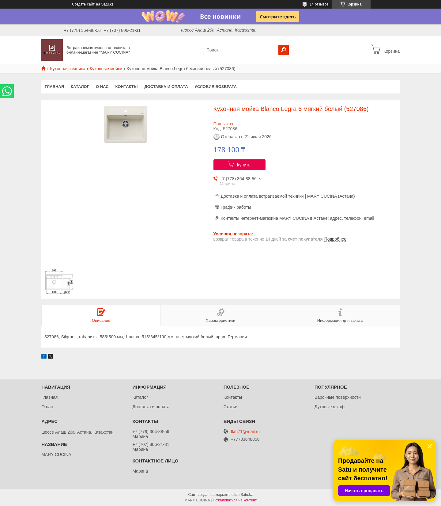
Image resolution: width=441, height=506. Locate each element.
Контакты (126, 86)
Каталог (80, 86)
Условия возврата (216, 86)
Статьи (230, 406)
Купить (243, 164)
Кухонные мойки (106, 68)
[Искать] (283, 50)
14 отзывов (319, 4)
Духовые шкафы (331, 406)
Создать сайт (83, 4)
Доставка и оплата (166, 86)
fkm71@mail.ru (245, 431)
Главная (54, 86)
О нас (102, 86)
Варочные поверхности (338, 397)
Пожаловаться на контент (235, 500)
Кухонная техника (67, 68)
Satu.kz (246, 495)
